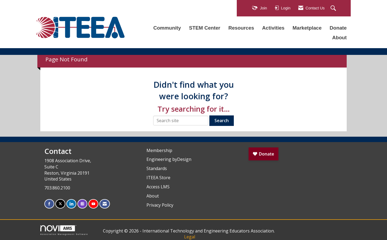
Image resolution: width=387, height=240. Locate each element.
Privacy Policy (159, 205)
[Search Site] (334, 8)
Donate (338, 28)
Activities (273, 28)
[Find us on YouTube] (93, 204)
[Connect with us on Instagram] (82, 204)
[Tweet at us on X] (60, 204)
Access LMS (158, 187)
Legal (189, 237)
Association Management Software (64, 230)
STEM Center (204, 28)
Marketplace (306, 28)
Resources (241, 28)
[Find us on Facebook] (49, 204)
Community (167, 28)
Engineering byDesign (168, 159)
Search (221, 120)
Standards (156, 168)
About (339, 37)
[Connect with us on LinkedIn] (71, 204)
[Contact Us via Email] (104, 204)
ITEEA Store (158, 178)
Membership (159, 150)
